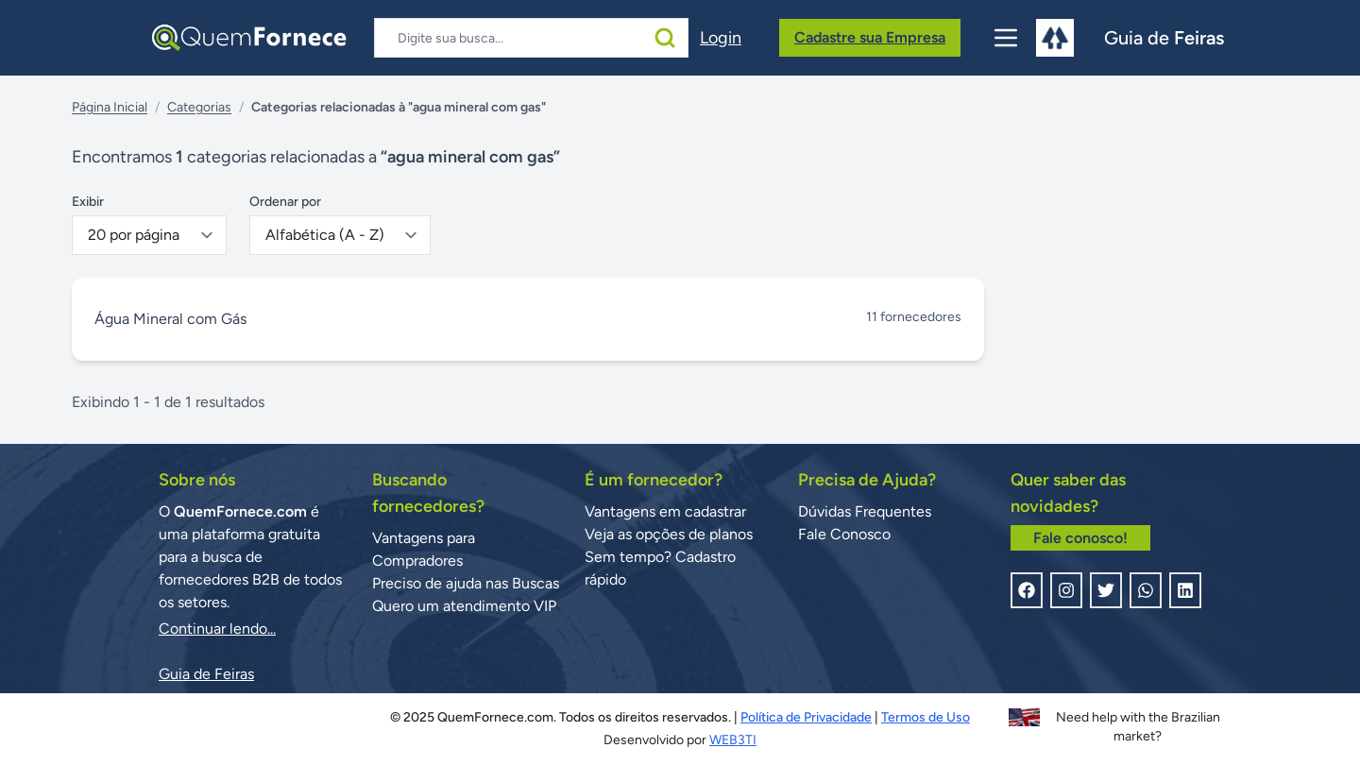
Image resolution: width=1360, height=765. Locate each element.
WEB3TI (732, 740)
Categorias (199, 107)
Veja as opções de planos (669, 534)
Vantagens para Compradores (423, 549)
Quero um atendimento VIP (464, 606)
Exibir (88, 202)
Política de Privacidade (806, 717)
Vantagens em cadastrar (665, 511)
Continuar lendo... (217, 629)
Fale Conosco (844, 534)
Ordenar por (285, 202)
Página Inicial (109, 107)
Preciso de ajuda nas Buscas (465, 583)
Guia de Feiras (206, 674)
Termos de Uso (925, 717)
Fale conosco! (1080, 538)
